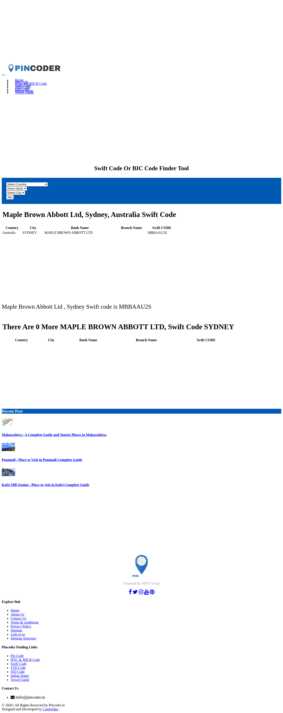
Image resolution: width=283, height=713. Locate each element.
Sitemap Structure (23, 638)
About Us (17, 614)
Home (15, 610)
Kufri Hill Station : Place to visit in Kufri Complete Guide (45, 485)
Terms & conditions (25, 622)
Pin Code (17, 656)
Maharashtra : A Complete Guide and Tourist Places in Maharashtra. (54, 435)
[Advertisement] (134, 33)
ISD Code (18, 672)
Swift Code (19, 664)
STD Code (18, 668)
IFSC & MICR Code (25, 660)
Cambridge (50, 709)
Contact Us (19, 618)
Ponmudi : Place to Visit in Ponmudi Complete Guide (42, 460)
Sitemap (16, 630)
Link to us (18, 634)
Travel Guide (24, 92)
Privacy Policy (21, 626)
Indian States (20, 676)
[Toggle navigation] (3, 75)
